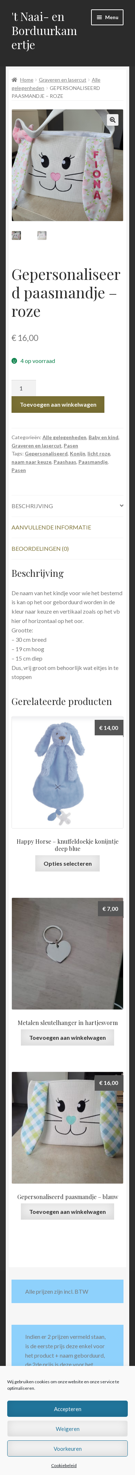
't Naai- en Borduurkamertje (44, 30)
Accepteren (67, 1409)
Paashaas (65, 462)
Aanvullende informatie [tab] (51, 527)
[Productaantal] (24, 388)
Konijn (77, 453)
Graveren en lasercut (62, 80)
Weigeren (68, 1429)
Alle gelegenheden (64, 437)
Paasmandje (93, 462)
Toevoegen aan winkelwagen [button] (67, 1037)
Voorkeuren (68, 1448)
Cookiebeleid (64, 1465)
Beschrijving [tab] (32, 505)
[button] (112, 120)
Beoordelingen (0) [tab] (40, 548)
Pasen (71, 445)
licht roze (98, 453)
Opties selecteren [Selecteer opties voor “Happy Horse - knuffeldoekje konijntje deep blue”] (68, 863)
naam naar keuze (31, 462)
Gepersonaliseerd (46, 453)
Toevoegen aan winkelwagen (58, 404)
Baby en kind (103, 437)
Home (26, 80)
